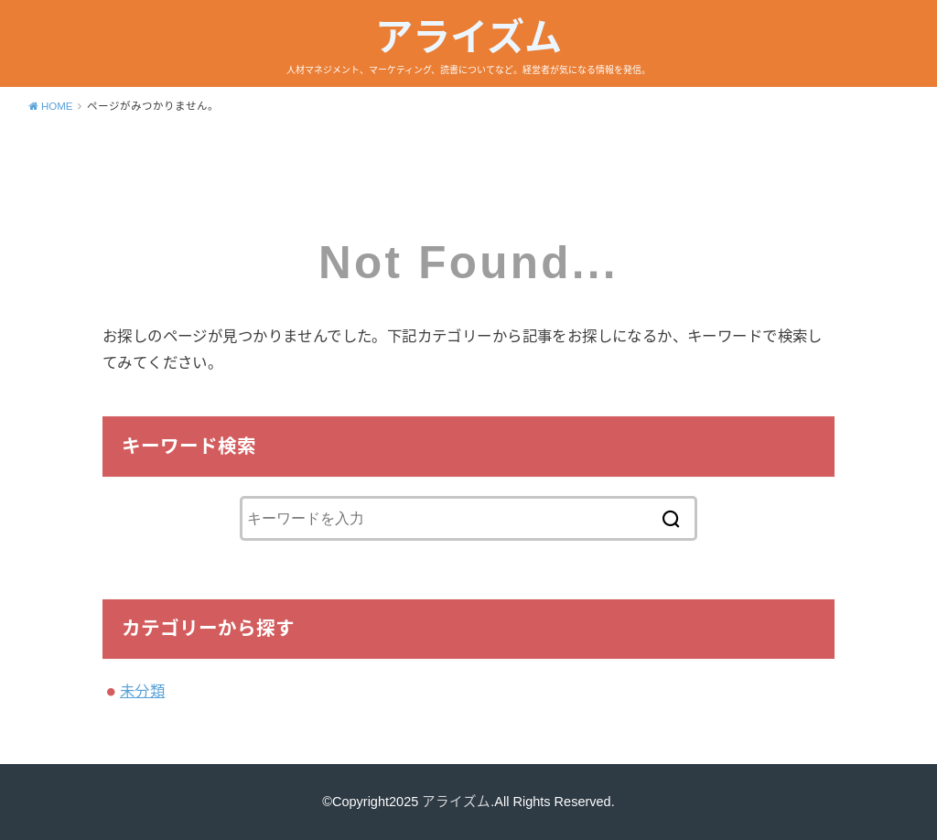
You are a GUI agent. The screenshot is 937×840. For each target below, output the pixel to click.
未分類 (142, 691)
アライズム (468, 37)
